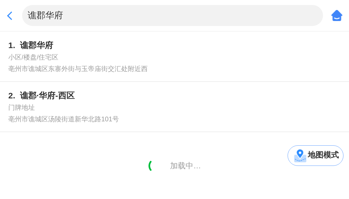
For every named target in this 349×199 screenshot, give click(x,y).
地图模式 (323, 155)
